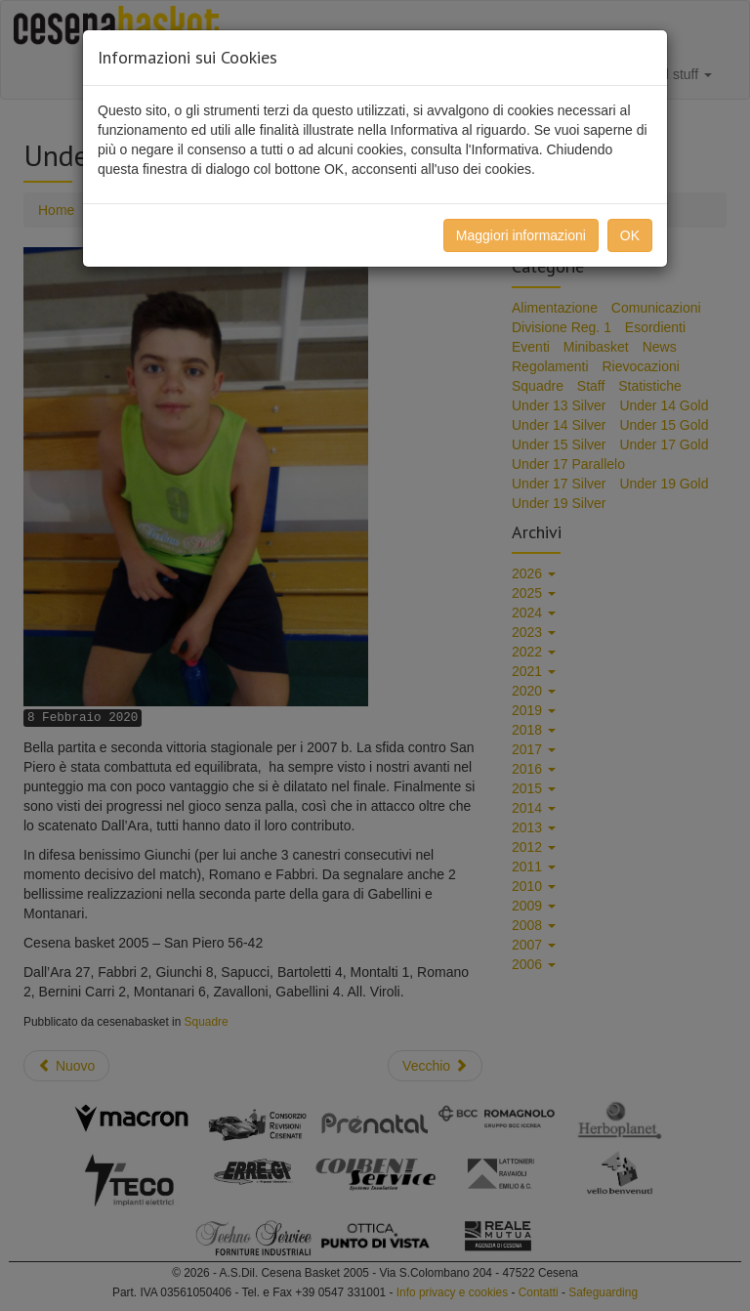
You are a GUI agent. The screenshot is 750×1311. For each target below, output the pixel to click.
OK (630, 235)
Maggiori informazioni (521, 235)
